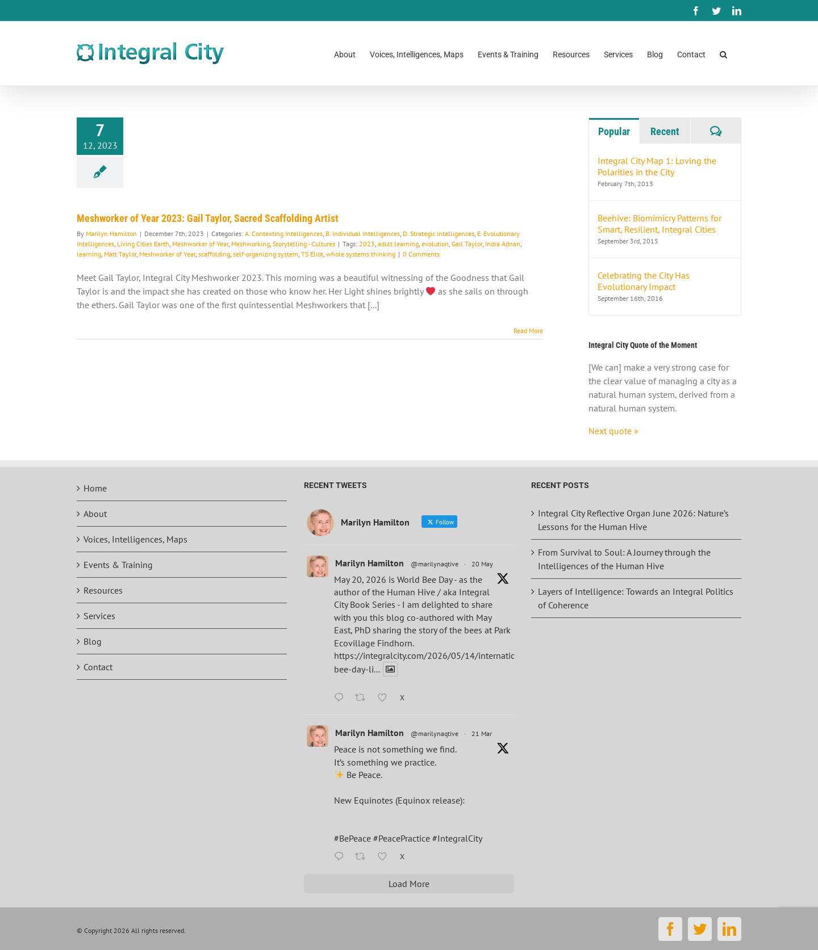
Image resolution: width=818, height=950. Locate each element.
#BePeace (352, 838)
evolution (435, 243)
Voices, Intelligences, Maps (135, 539)
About (95, 513)
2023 (367, 243)
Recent (664, 131)
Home (95, 488)
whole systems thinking (360, 254)
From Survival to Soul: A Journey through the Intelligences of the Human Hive (624, 559)
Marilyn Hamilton (111, 233)
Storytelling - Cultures (304, 243)
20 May (482, 564)
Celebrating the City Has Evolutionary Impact (644, 281)
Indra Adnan (502, 243)
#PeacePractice (401, 838)
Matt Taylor (120, 254)
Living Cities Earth (143, 243)
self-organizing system (265, 254)
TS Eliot (312, 254)
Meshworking (250, 243)
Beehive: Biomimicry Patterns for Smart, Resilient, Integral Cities (659, 223)
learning (89, 254)
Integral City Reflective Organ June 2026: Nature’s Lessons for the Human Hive (633, 519)
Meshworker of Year (200, 243)
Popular (614, 131)
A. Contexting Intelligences (284, 233)
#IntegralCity (457, 838)
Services (99, 615)
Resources (103, 590)
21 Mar (481, 733)
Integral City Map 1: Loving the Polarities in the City (657, 166)
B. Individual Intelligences (362, 233)
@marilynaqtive (434, 564)
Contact (98, 666)
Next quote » (613, 430)
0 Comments (421, 254)
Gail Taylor (467, 243)
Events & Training (118, 564)
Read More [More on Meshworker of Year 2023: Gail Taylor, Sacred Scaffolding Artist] (528, 330)
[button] (723, 54)
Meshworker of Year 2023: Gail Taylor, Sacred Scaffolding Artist (208, 218)
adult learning (398, 243)
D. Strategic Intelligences (438, 233)
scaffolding (214, 254)
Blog (93, 641)
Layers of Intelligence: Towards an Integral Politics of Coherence (635, 598)
